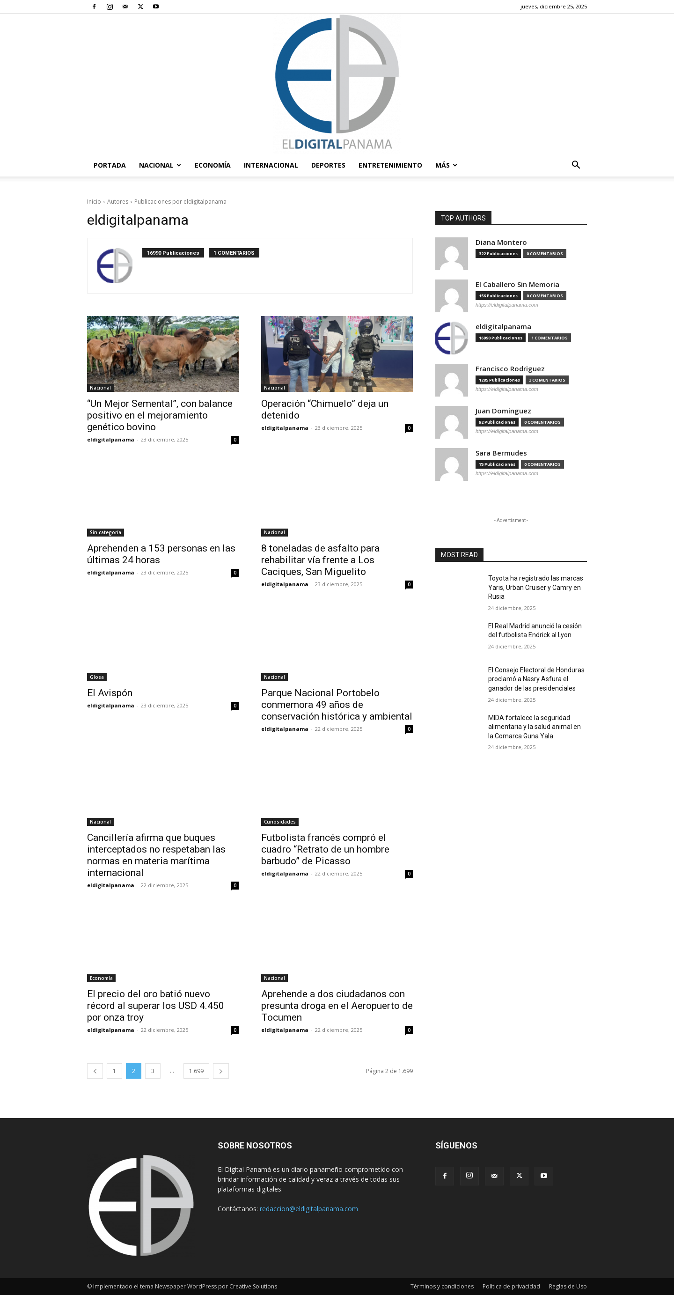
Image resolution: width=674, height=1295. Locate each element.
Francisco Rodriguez (510, 368)
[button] (575, 166)
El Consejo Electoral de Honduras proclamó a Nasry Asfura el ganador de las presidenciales (536, 679)
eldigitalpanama (110, 439)
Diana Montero (501, 242)
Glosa (97, 677)
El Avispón (109, 693)
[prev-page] (95, 1071)
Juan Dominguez (503, 410)
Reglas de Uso (568, 1286)
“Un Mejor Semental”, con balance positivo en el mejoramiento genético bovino (160, 415)
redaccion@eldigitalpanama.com (309, 1208)
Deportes (328, 165)
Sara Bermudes (501, 453)
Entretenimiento (390, 165)
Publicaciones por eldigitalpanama (180, 202)
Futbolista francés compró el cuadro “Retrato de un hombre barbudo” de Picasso (325, 849)
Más (446, 165)
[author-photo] (119, 265)
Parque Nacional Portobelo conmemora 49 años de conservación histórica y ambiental (336, 704)
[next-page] (221, 1071)
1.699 (196, 1071)
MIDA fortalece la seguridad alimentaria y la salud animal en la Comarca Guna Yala (534, 727)
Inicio (94, 202)
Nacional (160, 165)
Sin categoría (105, 532)
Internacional (271, 165)
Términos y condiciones (442, 1286)
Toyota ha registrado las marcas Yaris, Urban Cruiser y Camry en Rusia (535, 587)
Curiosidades (280, 821)
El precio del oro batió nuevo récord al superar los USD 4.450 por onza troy (155, 1005)
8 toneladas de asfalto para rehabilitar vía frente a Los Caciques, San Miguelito (320, 560)
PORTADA (110, 165)
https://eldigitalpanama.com (507, 305)
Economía (213, 165)
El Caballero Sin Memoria (517, 284)
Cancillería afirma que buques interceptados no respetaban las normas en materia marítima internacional (156, 855)
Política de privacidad (511, 1286)
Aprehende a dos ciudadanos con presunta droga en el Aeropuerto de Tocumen (337, 1005)
